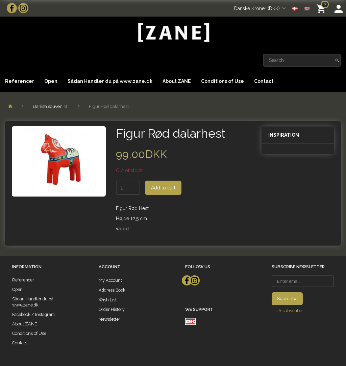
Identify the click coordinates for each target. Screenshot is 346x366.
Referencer (19, 81)
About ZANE (177, 81)
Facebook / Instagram (33, 314)
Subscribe (287, 298)
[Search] (337, 60)
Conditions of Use (222, 81)
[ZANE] (173, 33)
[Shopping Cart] (322, 8)
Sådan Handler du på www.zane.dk (110, 81)
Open (50, 81)
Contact (263, 81)
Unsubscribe (289, 310)
